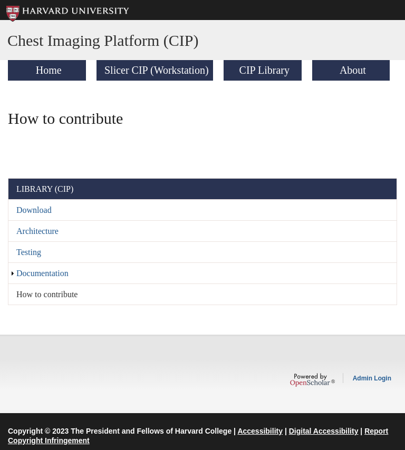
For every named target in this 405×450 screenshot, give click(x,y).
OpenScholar (312, 380)
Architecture (37, 231)
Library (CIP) (44, 188)
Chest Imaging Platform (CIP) (102, 40)
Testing (28, 252)
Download (34, 210)
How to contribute (47, 294)
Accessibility (260, 431)
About (353, 70)
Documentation (42, 273)
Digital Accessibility (324, 431)
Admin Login (372, 378)
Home (49, 70)
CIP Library (264, 70)
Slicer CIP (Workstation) (156, 70)
